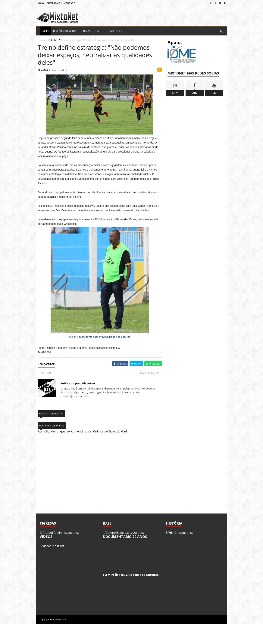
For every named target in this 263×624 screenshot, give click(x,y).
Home (41, 40)
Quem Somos (54, 3)
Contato (69, 3)
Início (40, 3)
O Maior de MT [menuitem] (92, 31)
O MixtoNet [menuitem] (115, 31)
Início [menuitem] (45, 31)
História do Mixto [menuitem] (64, 31)
